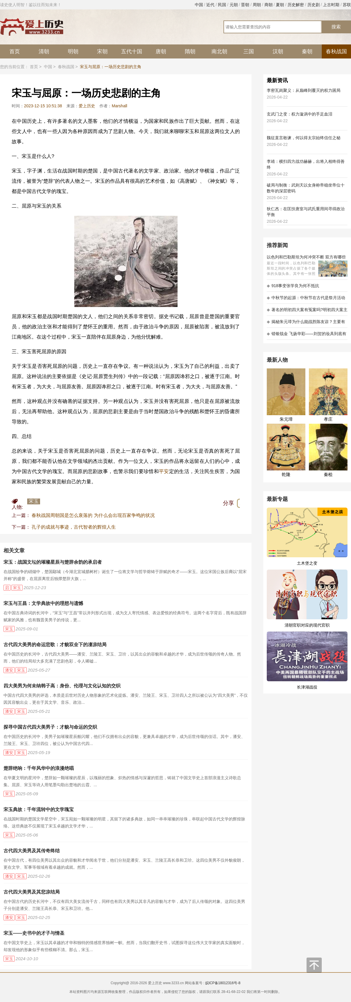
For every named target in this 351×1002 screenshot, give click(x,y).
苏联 (347, 4)
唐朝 (161, 51)
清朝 (44, 51)
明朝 (73, 51)
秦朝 (307, 51)
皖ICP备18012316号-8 (222, 983)
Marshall (119, 106)
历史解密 (296, 4)
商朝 (268, 4)
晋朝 (245, 4)
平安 (164, 471)
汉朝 (278, 51)
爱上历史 (87, 106)
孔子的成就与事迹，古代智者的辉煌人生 (74, 527)
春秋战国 (336, 51)
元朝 (234, 4)
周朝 (257, 4)
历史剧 (313, 4)
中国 (199, 4)
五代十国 (131, 51)
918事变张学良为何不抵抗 (293, 285)
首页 (14, 51)
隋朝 (190, 51)
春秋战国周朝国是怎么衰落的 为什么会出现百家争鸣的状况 (93, 515)
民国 (222, 4)
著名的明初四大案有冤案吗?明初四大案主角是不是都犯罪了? (307, 311)
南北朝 (219, 51)
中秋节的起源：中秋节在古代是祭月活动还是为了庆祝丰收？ (306, 299)
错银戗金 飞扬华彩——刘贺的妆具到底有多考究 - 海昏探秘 (306, 335)
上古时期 (331, 4)
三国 (248, 51)
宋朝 (102, 51)
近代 (210, 4)
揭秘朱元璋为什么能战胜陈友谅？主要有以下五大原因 (306, 323)
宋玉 (34, 501)
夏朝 (280, 4)
